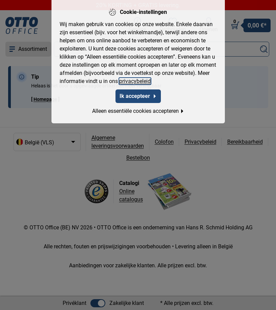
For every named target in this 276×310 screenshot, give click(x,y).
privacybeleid (135, 80)
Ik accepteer (138, 95)
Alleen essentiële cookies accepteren (138, 110)
